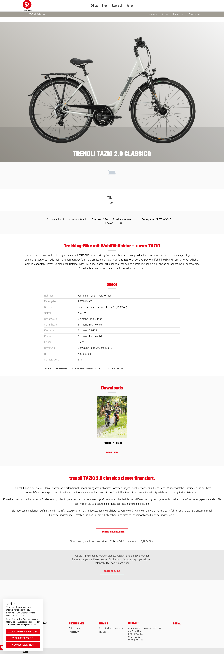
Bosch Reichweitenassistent (111, 628)
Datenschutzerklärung (16, 624)
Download (112, 453)
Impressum (74, 632)
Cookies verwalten (23, 638)
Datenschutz (74, 628)
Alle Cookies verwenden (22, 631)
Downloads (104, 632)
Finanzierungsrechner (112, 532)
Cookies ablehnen (23, 644)
